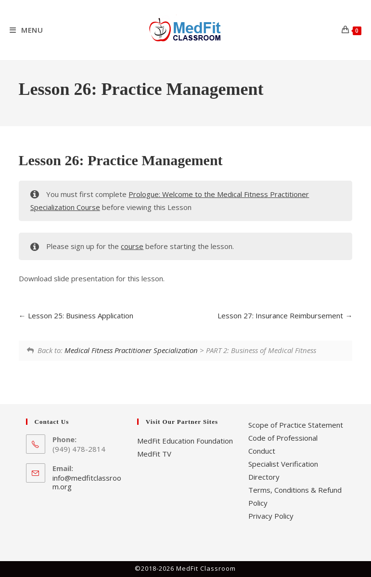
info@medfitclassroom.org (86, 482)
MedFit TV (154, 454)
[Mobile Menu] (26, 30)
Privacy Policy (271, 516)
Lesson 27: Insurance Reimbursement (284, 315)
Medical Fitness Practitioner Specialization (131, 350)
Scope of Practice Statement (295, 425)
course (132, 246)
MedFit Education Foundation (185, 441)
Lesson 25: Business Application (76, 315)
